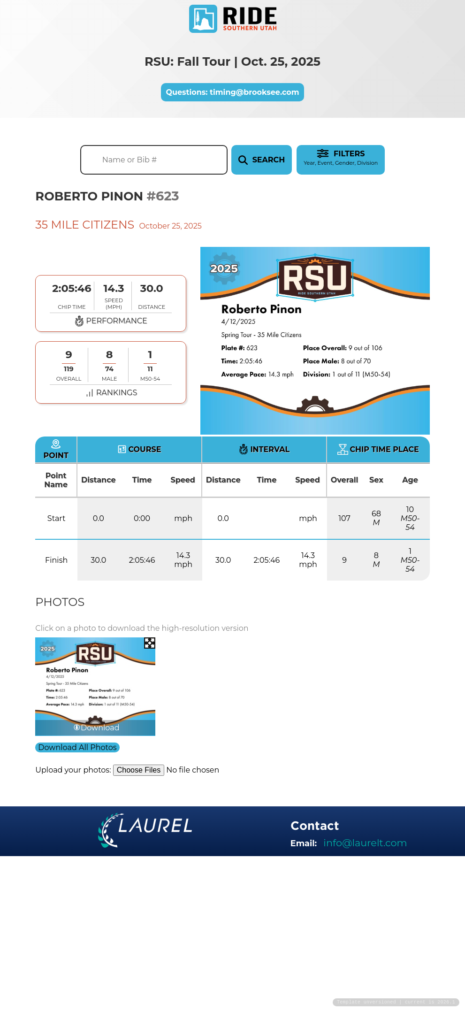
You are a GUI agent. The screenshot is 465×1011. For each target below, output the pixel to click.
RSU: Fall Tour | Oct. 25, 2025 (232, 61)
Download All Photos (77, 747)
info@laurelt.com (365, 843)
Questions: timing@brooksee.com (232, 92)
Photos (59, 602)
